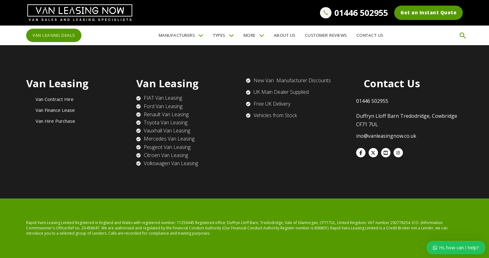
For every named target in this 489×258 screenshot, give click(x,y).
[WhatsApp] (398, 152)
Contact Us (370, 35)
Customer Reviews (326, 35)
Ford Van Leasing (163, 106)
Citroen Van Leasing (166, 155)
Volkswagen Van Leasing (171, 163)
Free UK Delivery (272, 103)
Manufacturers (177, 35)
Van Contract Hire (55, 99)
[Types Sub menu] (231, 35)
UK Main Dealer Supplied (281, 91)
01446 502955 (361, 12)
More (250, 35)
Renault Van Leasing (166, 114)
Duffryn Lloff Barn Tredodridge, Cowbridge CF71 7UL (406, 120)
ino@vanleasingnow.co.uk (386, 135)
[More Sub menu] (261, 35)
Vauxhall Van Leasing (167, 130)
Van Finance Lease (55, 110)
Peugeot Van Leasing (167, 147)
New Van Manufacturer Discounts (292, 80)
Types (219, 35)
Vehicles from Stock (275, 115)
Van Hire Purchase (55, 121)
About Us (285, 35)
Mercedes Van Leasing (169, 138)
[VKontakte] (385, 152)
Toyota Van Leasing (165, 122)
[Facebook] (361, 152)
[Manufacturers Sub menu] (201, 35)
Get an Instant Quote (428, 12)
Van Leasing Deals (53, 35)
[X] (373, 152)
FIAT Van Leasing (163, 97)
